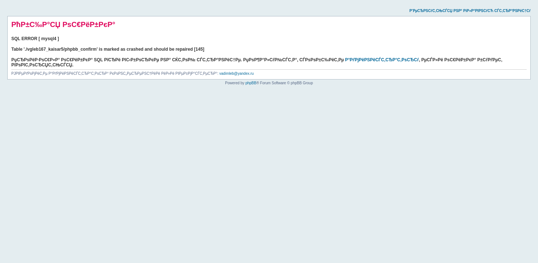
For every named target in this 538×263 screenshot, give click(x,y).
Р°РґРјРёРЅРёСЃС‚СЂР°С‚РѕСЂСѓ (382, 59)
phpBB (250, 83)
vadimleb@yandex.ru (237, 73)
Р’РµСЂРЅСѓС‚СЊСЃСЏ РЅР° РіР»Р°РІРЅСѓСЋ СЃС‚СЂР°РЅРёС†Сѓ (470, 11)
